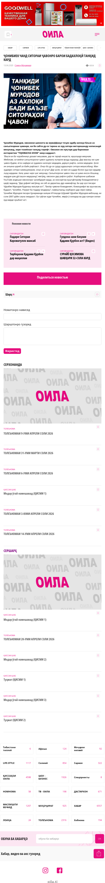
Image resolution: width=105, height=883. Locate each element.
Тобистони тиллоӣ (72, 48)
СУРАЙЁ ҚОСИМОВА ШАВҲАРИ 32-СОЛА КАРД (75, 256)
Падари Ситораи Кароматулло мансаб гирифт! (23, 239)
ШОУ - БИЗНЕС (88, 48)
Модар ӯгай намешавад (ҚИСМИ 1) (25, 493)
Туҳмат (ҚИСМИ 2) (15, 720)
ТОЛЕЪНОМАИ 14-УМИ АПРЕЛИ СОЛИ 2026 (29, 534)
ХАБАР (10, 48)
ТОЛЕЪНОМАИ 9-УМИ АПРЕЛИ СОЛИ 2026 (28, 434)
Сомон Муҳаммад (23, 65)
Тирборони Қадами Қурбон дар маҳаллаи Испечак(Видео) (26, 256)
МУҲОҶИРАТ (57, 48)
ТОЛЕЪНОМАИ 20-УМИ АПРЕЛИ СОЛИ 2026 (29, 639)
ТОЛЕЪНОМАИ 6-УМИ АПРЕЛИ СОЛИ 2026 (28, 473)
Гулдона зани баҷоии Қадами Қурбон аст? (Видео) (77, 239)
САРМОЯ (26, 48)
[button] (97, 34)
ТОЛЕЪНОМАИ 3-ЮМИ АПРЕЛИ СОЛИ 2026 (29, 514)
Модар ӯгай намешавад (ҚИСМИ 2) (25, 659)
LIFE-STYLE (41, 48)
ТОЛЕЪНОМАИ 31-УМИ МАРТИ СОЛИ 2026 (28, 453)
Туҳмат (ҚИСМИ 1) (15, 680)
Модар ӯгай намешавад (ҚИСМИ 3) (25, 700)
